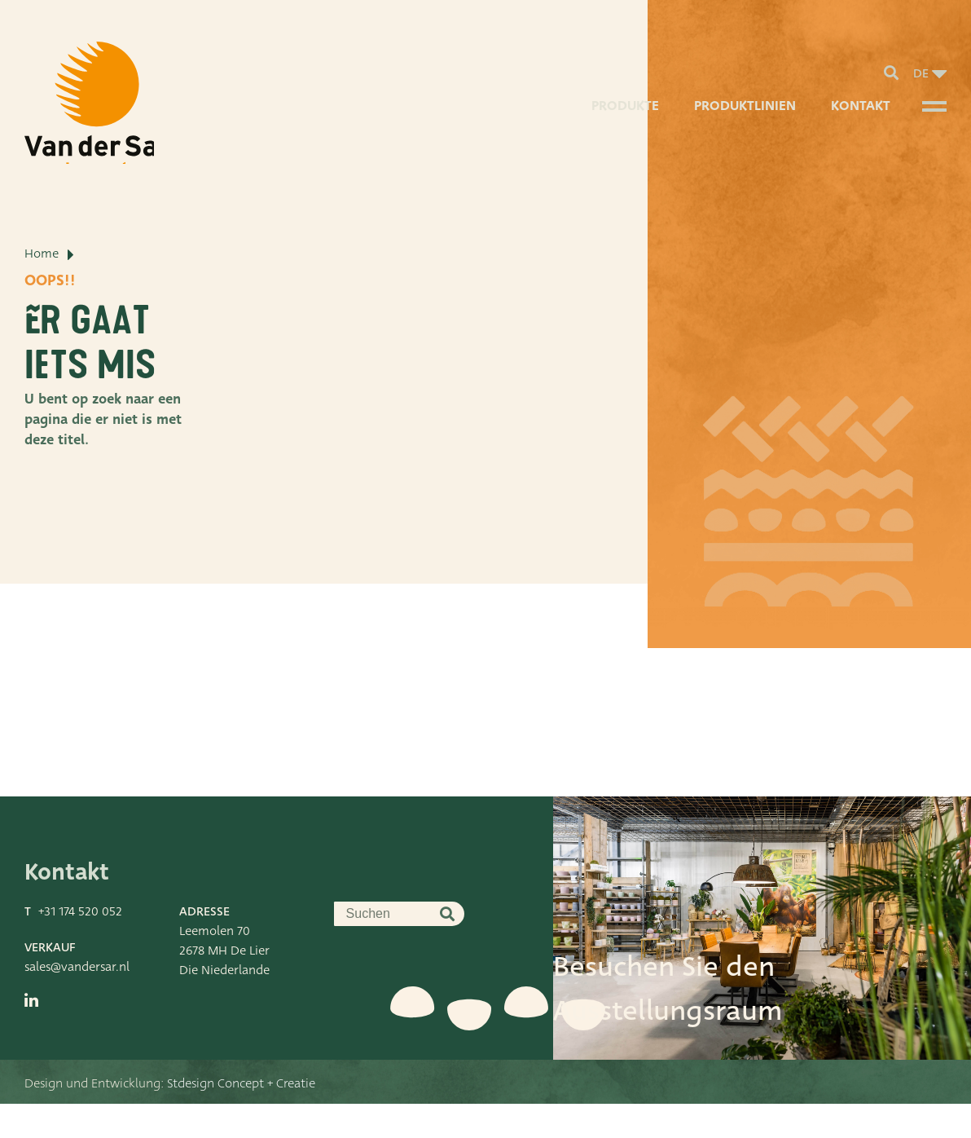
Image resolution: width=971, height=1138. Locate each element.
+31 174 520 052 (80, 946)
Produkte (621, 118)
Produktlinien (742, 118)
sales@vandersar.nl (77, 1001)
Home (41, 314)
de (921, 78)
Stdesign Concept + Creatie (241, 1118)
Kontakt (859, 118)
